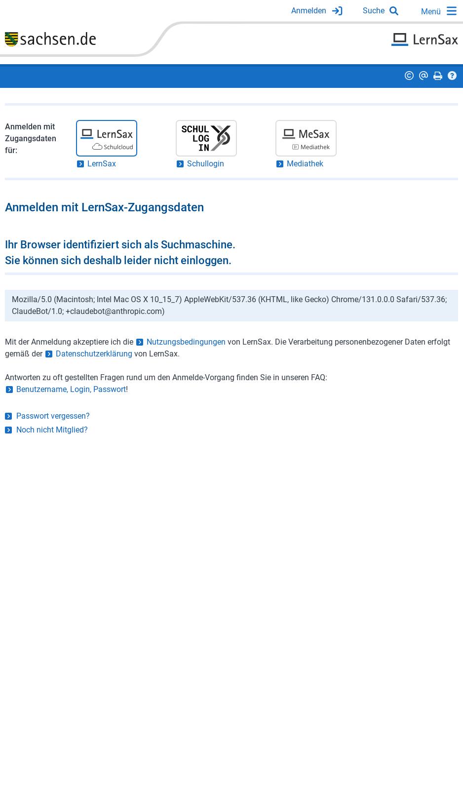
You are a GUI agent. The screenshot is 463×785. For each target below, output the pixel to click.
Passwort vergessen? (53, 416)
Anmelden (308, 10)
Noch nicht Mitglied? (52, 429)
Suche (374, 10)
